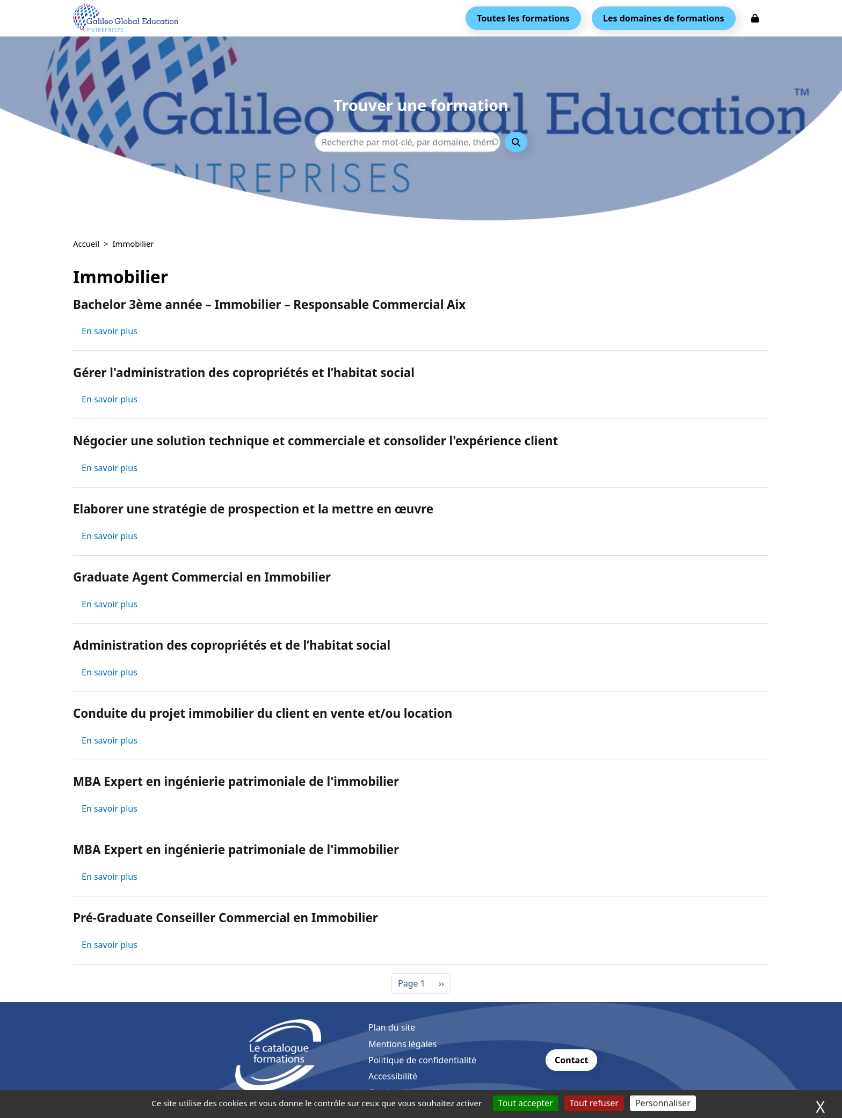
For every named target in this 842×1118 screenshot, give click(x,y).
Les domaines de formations (663, 18)
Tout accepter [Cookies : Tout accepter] (525, 1103)
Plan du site (391, 1027)
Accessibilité (392, 1076)
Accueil (86, 243)
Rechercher (516, 141)
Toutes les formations (523, 18)
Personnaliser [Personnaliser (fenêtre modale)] (663, 1103)
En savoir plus (109, 331)
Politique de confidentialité (422, 1060)
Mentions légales (402, 1044)
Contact (571, 1060)
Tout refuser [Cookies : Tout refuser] (594, 1103)
